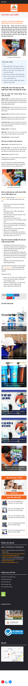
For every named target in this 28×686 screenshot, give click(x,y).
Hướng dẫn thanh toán (6, 579)
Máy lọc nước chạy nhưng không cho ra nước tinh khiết (14, 71)
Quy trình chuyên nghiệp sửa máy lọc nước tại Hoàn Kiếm (14, 81)
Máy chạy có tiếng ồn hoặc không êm (14, 74)
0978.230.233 (14, 493)
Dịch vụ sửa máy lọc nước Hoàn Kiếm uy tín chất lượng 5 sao (14, 77)
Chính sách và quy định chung (8, 577)
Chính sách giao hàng (6, 584)
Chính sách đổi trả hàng (6, 586)
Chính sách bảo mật (5, 581)
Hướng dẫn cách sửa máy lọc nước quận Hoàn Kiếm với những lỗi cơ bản (14, 67)
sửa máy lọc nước (7, 267)
